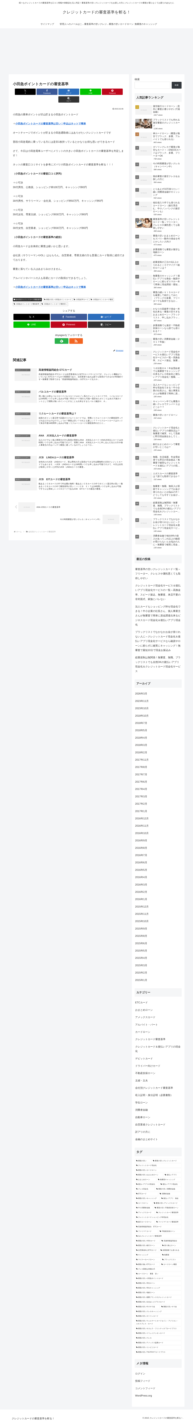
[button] (116, 92)
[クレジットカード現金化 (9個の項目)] (158, 1165)
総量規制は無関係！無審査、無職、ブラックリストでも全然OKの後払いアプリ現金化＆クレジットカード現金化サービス (158, 664)
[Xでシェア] (22, 92)
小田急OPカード (81, 292)
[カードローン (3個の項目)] (143, 1203)
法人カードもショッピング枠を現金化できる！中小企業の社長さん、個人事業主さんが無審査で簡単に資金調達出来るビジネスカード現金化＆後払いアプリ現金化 (158, 615)
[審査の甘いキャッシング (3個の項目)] (147, 1198)
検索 (137, 79)
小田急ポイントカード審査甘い (54, 296)
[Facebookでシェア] (41, 92)
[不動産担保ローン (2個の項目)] (169, 1231)
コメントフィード (145, 1388)
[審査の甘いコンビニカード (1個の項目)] (158, 1347)
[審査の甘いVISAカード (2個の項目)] (147, 1241)
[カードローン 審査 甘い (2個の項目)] (158, 1274)
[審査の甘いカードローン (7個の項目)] (158, 1170)
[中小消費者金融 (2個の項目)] (144, 1208)
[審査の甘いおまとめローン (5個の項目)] (149, 1175)
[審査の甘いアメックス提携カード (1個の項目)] (158, 1343)
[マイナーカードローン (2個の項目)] (147, 1260)
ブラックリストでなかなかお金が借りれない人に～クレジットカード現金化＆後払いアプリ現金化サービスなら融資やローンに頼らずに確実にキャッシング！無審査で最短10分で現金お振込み (158, 641)
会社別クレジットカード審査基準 (27, 292)
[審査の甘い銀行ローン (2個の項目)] (147, 1245)
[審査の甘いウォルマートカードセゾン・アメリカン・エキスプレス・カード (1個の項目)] (158, 1322)
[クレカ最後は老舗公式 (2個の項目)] (158, 1269)
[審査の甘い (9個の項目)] (143, 1161)
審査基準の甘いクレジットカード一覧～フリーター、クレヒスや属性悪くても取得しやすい (158, 574)
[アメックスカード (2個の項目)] (145, 1213)
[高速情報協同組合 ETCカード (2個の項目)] (158, 1227)
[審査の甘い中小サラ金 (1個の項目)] (147, 1307)
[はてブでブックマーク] (59, 92)
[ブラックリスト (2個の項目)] (171, 1260)
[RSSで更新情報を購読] (72, 333)
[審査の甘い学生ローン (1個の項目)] (158, 1283)
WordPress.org (143, 1395)
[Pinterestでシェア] (97, 92)
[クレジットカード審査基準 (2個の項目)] (168, 1213)
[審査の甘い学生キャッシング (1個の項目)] (158, 1288)
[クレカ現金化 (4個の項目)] (145, 1189)
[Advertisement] (97, 51)
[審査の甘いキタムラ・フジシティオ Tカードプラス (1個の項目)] (158, 1329)
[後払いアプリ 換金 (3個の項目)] (170, 1198)
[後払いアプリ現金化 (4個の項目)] (170, 1184)
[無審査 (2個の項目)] (171, 1255)
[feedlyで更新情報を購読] (65, 333)
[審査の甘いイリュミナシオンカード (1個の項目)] (158, 1333)
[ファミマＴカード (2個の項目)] (146, 1231)
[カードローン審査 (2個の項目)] (170, 1264)
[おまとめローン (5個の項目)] (145, 1180)
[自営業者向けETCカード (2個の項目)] (147, 1250)
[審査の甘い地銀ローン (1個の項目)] (158, 1293)
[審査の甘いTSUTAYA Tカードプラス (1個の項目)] (158, 1352)
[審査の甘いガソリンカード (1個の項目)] (158, 1316)
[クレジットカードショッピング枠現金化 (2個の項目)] (158, 1217)
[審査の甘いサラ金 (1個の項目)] (170, 1307)
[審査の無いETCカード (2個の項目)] (147, 1264)
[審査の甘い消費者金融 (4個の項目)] (168, 1189)
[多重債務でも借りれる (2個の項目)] (170, 1250)
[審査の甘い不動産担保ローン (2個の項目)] (167, 1208)
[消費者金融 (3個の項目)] (169, 1194)
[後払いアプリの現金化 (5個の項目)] (147, 1184)
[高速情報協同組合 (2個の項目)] (170, 1241)
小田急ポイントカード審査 (102, 292)
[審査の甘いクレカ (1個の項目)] (158, 1338)
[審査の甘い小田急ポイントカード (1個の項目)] (158, 1278)
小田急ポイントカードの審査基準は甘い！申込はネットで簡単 (50, 116)
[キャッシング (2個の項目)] (147, 1255)
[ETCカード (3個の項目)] (146, 1194)
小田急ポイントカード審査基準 (26, 296)
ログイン (140, 1373)
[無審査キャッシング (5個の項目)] (169, 1180)
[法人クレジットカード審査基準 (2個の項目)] (158, 1236)
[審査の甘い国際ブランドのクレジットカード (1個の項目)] (158, 1297)
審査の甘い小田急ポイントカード (57, 292)
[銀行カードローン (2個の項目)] (145, 1222)
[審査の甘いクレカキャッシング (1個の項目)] (158, 1311)
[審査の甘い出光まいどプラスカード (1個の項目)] (158, 1302)
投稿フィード (142, 1381)
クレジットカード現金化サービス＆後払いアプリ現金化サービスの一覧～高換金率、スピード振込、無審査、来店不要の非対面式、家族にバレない (158, 592)
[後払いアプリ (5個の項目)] (172, 1175)
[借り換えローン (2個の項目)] (171, 1245)
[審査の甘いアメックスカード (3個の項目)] (167, 1203)
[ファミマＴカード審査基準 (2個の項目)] (168, 1222)
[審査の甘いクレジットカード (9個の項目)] (166, 1161)
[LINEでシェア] (78, 92)
